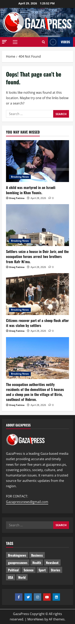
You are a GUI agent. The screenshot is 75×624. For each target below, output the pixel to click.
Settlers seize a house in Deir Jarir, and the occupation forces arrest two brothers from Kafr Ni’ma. (37, 256)
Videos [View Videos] (59, 42)
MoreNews (35, 619)
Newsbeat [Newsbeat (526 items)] (52, 562)
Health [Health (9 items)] (36, 562)
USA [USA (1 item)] (10, 577)
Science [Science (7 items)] (29, 570)
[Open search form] (43, 42)
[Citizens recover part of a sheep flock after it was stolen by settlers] (37, 294)
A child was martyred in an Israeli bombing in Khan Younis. (30, 190)
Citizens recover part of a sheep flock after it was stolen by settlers (37, 323)
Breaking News (20, 176)
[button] (4, 41)
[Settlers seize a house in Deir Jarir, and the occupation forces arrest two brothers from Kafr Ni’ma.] (37, 225)
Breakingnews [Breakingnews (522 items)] (17, 555)
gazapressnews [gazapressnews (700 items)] (17, 562)
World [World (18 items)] (22, 577)
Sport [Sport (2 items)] (42, 570)
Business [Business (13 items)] (37, 555)
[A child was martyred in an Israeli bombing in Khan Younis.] (37, 161)
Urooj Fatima (16, 198)
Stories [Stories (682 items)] (55, 570)
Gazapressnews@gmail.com (27, 502)
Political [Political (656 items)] (13, 570)
